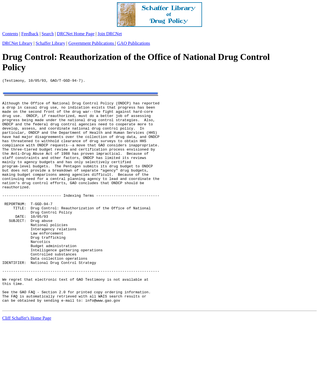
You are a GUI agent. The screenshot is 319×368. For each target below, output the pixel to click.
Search (48, 33)
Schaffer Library (50, 43)
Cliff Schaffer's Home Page (26, 360)
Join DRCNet (110, 33)
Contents (10, 33)
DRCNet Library (17, 43)
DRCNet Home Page (75, 33)
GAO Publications (133, 43)
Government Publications (91, 43)
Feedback (29, 33)
